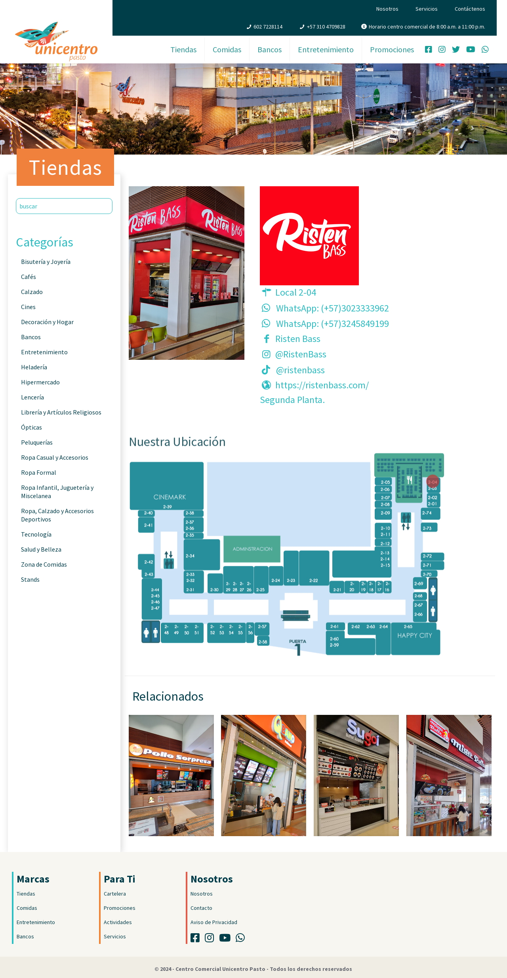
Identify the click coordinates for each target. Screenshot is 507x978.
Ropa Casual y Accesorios (54, 457)
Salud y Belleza (41, 549)
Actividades (118, 922)
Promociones (119, 907)
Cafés (28, 277)
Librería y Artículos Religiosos (61, 412)
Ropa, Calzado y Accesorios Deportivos (57, 515)
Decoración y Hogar (47, 322)
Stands (30, 579)
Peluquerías (37, 442)
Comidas (27, 907)
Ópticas (31, 427)
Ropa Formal (38, 472)
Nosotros (387, 8)
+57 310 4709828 (326, 26)
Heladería (34, 367)
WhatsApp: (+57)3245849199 (332, 323)
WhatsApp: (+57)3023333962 (332, 308)
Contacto (201, 907)
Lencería (32, 397)
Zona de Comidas (44, 564)
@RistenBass (300, 354)
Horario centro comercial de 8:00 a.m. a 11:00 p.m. (427, 26)
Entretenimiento (44, 352)
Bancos (31, 337)
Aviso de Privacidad (214, 922)
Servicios (427, 8)
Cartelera (115, 893)
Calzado (32, 292)
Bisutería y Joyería (46, 262)
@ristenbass (300, 370)
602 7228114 (268, 26)
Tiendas (26, 893)
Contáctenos (470, 8)
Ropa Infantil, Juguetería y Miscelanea (57, 491)
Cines (28, 307)
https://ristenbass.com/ (322, 385)
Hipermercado (40, 382)
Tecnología (36, 534)
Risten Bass (297, 338)
